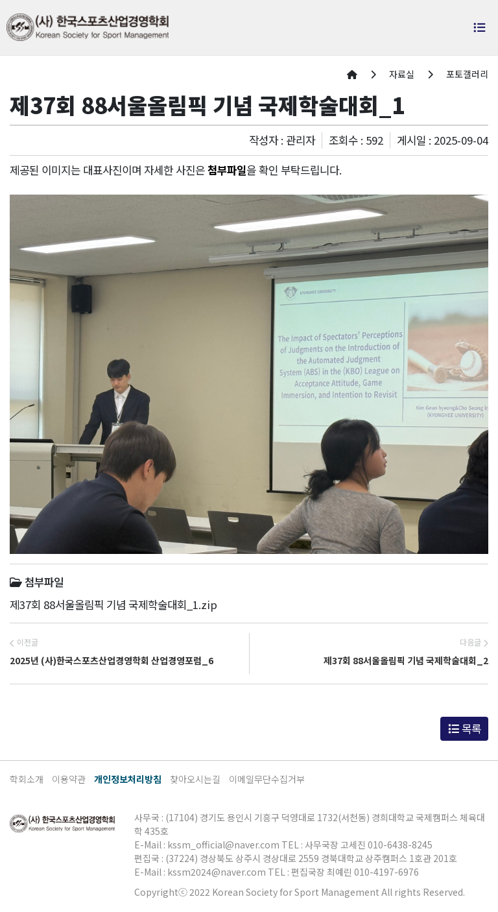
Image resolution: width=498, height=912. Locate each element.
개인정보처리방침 (127, 779)
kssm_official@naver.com (223, 844)
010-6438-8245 (400, 844)
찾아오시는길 (195, 779)
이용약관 (69, 779)
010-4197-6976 (386, 871)
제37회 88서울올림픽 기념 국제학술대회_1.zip (113, 604)
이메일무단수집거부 (267, 779)
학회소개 (26, 779)
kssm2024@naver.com (216, 871)
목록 (464, 728)
